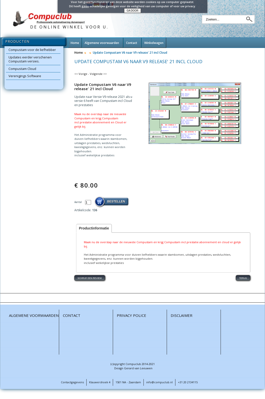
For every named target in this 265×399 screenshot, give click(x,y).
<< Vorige (80, 74)
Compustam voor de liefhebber (32, 49)
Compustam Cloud (22, 68)
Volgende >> (98, 74)
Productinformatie (94, 228)
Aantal (78, 202)
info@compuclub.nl (159, 382)
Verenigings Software (24, 76)
